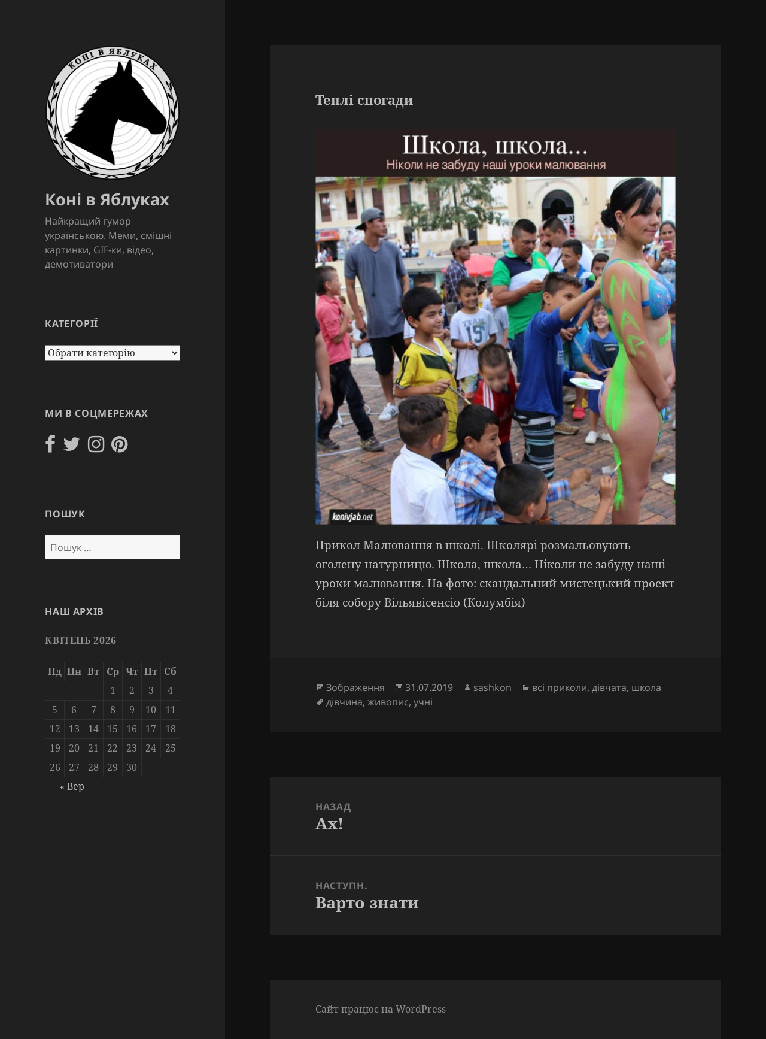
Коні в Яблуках (107, 199)
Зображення (355, 687)
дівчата (609, 687)
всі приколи (559, 687)
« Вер (72, 786)
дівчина (344, 701)
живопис (388, 701)
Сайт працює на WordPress (380, 1009)
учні (423, 701)
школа (646, 687)
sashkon (492, 687)
